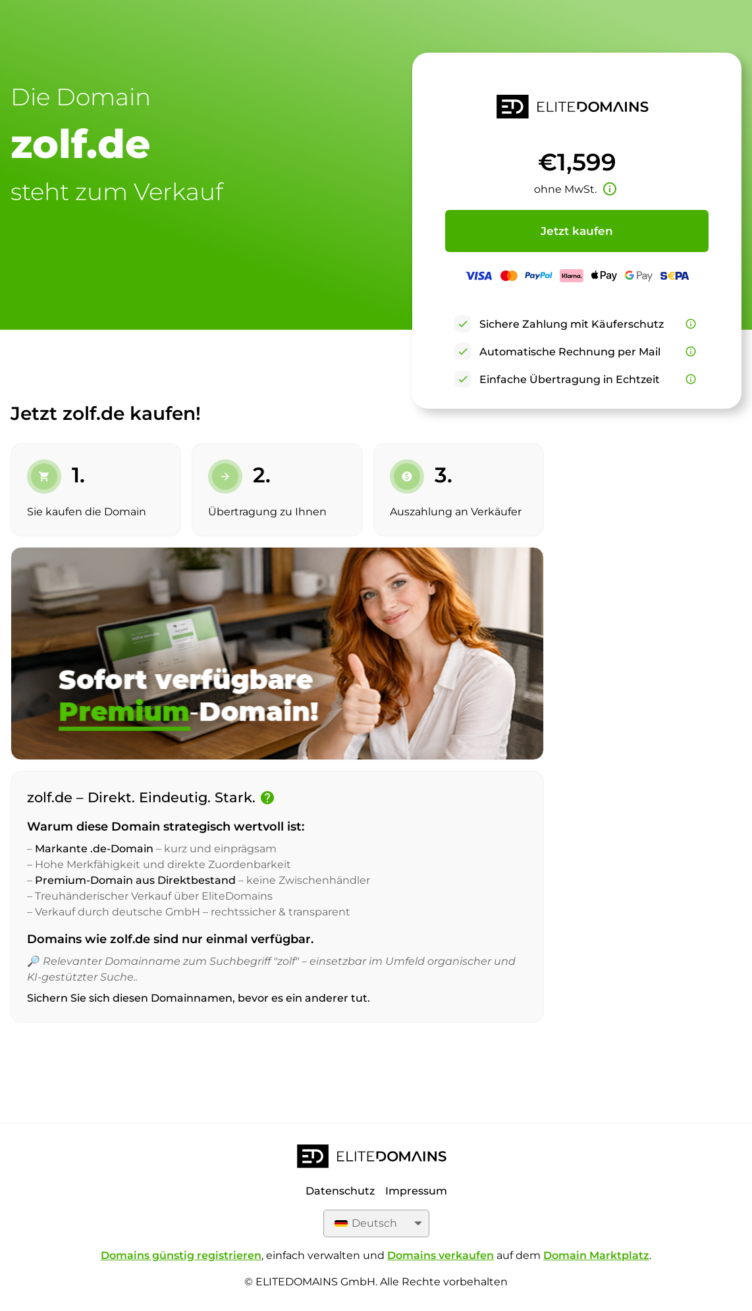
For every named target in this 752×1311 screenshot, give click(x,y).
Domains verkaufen (440, 1255)
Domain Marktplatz (596, 1255)
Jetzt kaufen (577, 231)
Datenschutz (340, 1191)
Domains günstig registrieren (181, 1255)
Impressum (416, 1191)
